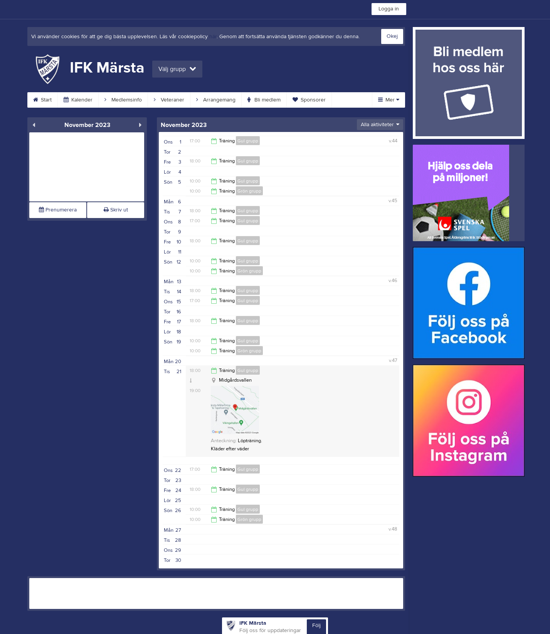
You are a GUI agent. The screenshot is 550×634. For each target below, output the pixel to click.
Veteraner (169, 99)
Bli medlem (264, 99)
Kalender (78, 99)
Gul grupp (247, 141)
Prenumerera (58, 209)
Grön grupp (249, 191)
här (213, 36)
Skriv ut (116, 209)
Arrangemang (215, 99)
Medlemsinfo (123, 99)
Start (42, 99)
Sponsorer (309, 99)
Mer (388, 99)
